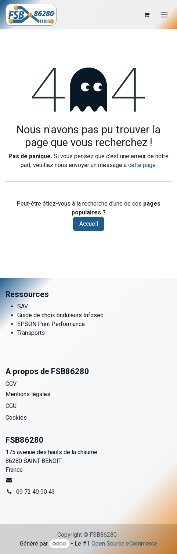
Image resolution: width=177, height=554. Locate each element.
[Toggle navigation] (164, 14)
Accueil (88, 223)
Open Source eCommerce (124, 543)
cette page (142, 165)
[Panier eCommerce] (146, 14)
